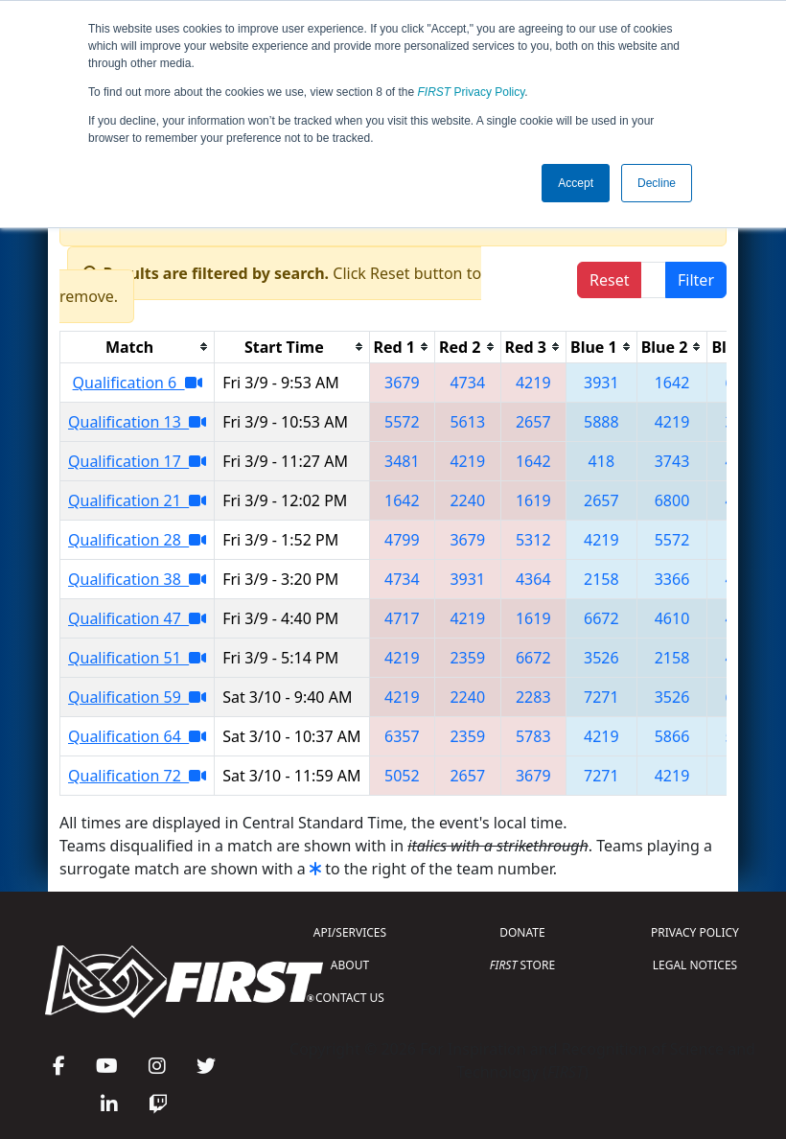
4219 (533, 382)
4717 (402, 618)
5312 (533, 539)
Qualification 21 (137, 500)
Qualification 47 (137, 618)
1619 (533, 500)
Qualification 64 (137, 736)
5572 (402, 421)
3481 (402, 461)
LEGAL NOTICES (695, 965)
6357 (402, 736)
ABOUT (350, 965)
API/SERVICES (349, 932)
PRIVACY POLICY (695, 932)
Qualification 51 (137, 657)
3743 (672, 461)
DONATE (521, 932)
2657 (533, 421)
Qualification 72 (137, 775)
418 (601, 461)
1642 (672, 382)
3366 (672, 579)
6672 (601, 618)
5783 (533, 736)
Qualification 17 (137, 461)
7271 (601, 697)
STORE (522, 965)
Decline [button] (656, 183)
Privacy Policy (471, 92)
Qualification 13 (137, 421)
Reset (609, 280)
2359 (467, 657)
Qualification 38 (137, 579)
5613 (467, 421)
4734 (467, 382)
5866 (672, 736)
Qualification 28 (137, 539)
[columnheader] (137, 346)
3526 (601, 657)
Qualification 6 (137, 382)
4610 (672, 618)
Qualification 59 (137, 697)
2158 (601, 579)
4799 (402, 539)
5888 (601, 421)
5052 (402, 775)
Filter (696, 280)
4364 (533, 579)
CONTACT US (349, 997)
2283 (533, 697)
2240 (467, 500)
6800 (672, 500)
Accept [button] (575, 183)
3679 (402, 382)
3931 (601, 382)
